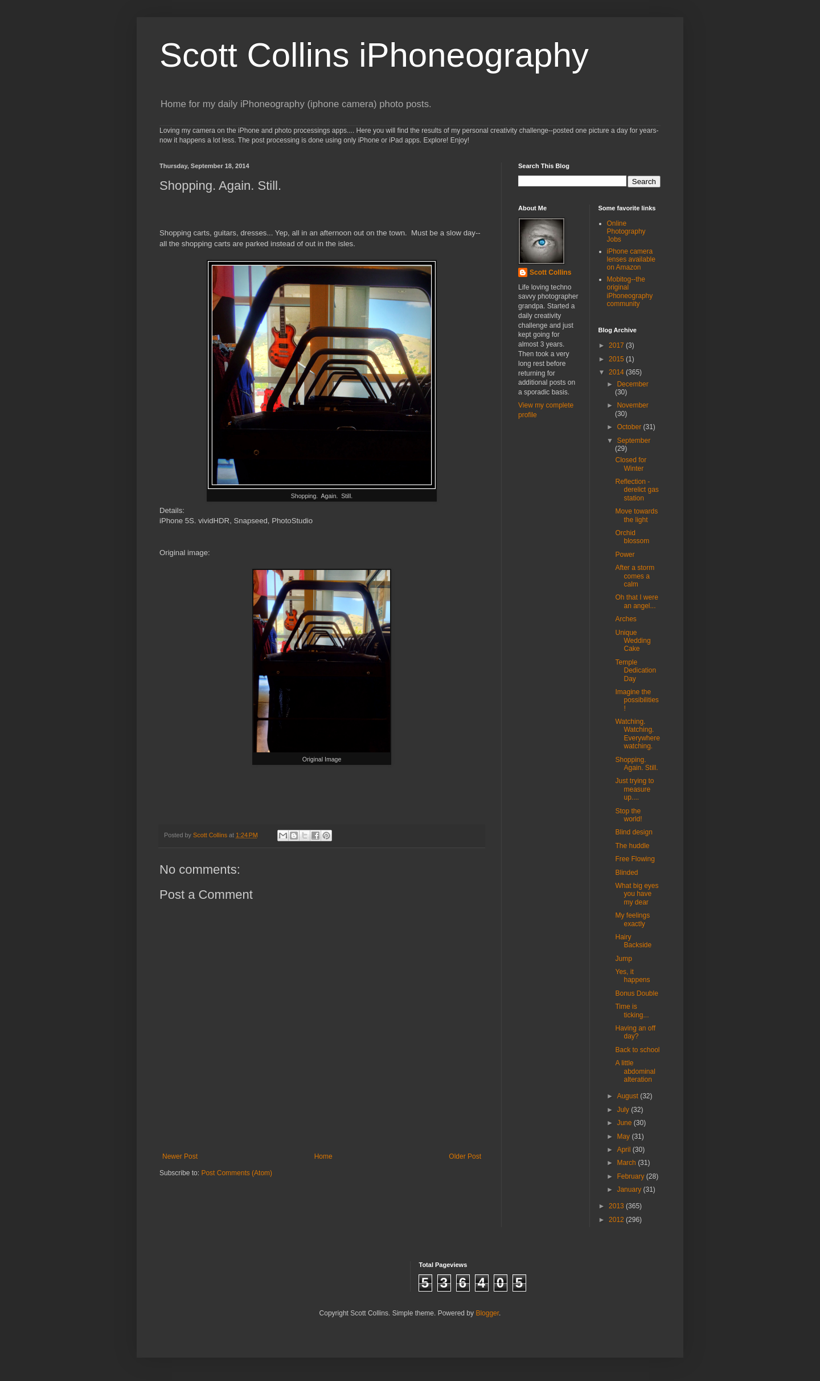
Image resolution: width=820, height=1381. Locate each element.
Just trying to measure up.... (634, 789)
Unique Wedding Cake (632, 641)
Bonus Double (636, 993)
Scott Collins (211, 835)
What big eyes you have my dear (636, 894)
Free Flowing (634, 859)
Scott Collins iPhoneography (374, 55)
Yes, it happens (632, 976)
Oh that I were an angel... (636, 601)
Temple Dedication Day (635, 670)
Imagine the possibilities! (636, 700)
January (630, 1189)
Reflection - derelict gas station (636, 490)
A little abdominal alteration (635, 1071)
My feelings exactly (632, 919)
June (625, 1123)
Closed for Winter (630, 464)
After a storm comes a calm (634, 576)
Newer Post (180, 1156)
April (624, 1150)
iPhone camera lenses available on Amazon (631, 259)
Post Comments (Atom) (236, 1173)
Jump (623, 959)
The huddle (632, 846)
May (624, 1136)
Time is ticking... (632, 1011)
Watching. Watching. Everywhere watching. (637, 734)
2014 (617, 372)
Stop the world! (628, 815)
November (632, 405)
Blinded (626, 873)
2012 (617, 1220)
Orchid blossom (632, 537)
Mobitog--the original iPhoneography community (630, 291)
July (624, 1110)
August (628, 1096)
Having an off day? (635, 1032)
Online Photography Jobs (626, 231)
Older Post (465, 1156)
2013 (617, 1206)
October (630, 427)
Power (624, 555)
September (633, 441)
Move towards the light (636, 515)
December (632, 384)
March (627, 1163)
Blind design (633, 832)
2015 (617, 359)
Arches (625, 619)
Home (323, 1156)
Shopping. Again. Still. (636, 764)
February (631, 1176)
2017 (617, 345)
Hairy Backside (633, 941)
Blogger (487, 1313)
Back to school (637, 1050)
